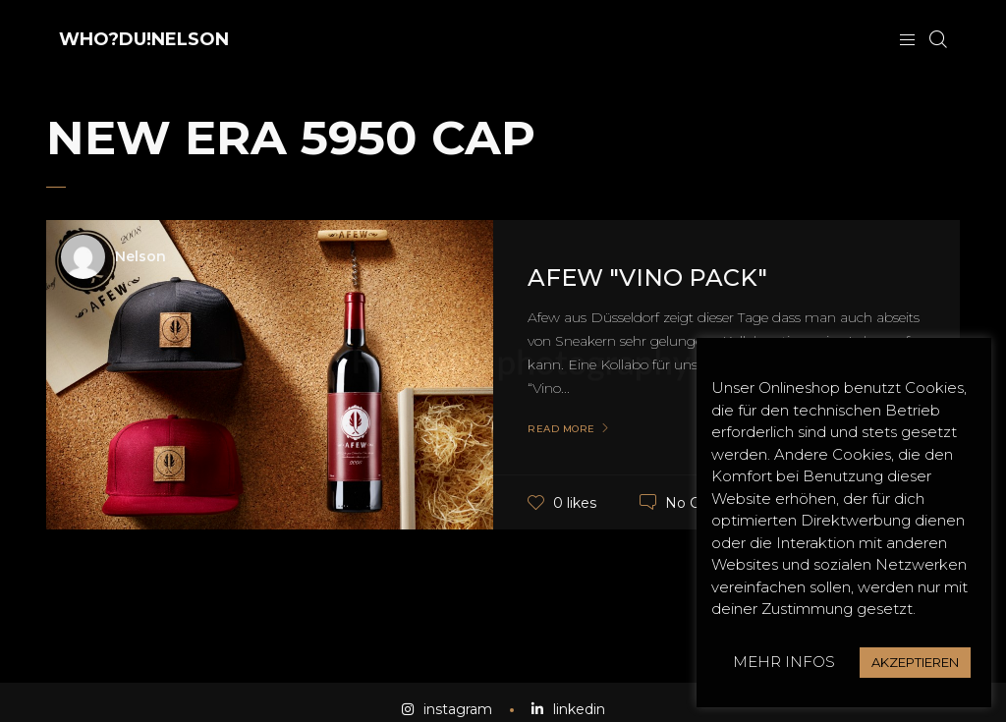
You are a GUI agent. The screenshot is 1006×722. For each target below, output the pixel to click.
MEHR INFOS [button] (784, 661)
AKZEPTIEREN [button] (915, 662)
